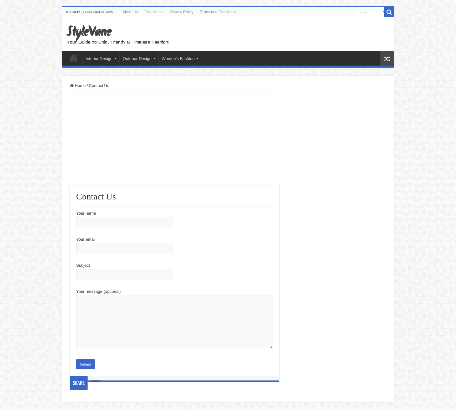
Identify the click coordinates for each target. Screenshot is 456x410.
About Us (130, 12)
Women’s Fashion (178, 58)
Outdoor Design (137, 58)
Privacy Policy (182, 12)
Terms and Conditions (218, 12)
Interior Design (99, 58)
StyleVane (89, 32)
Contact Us (153, 12)
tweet (96, 381)
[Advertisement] (174, 137)
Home (73, 57)
